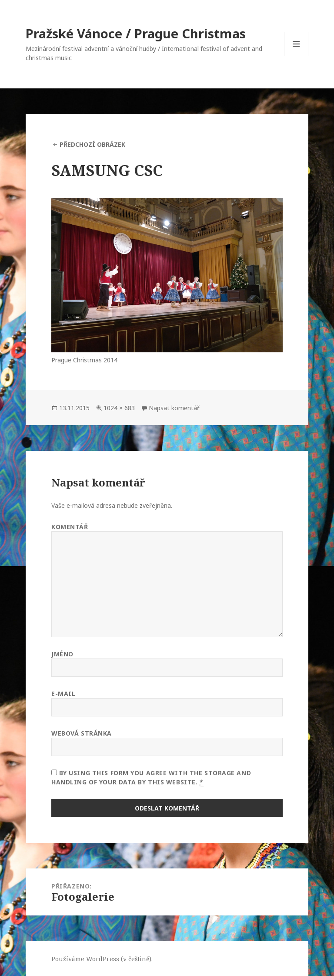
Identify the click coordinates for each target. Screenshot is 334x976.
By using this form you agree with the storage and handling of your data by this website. (151, 778)
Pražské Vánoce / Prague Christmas (136, 33)
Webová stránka (81, 733)
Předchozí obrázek (92, 144)
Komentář (69, 527)
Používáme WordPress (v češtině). (102, 959)
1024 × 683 (119, 408)
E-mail (63, 693)
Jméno (62, 654)
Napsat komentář (174, 408)
